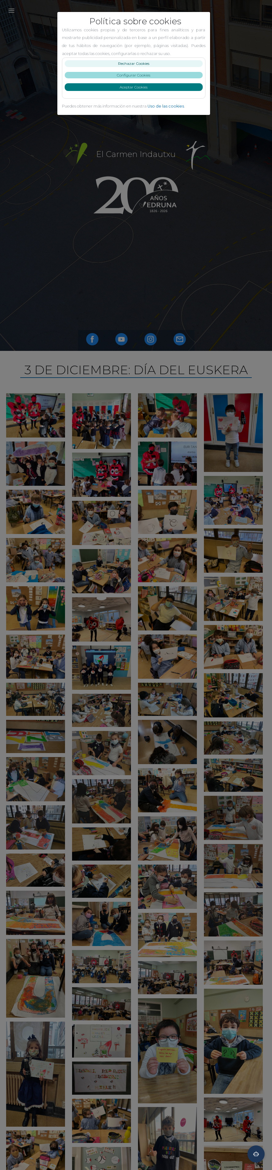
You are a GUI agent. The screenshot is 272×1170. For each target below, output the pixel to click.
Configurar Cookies (136, 75)
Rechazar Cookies (136, 63)
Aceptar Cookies (136, 87)
